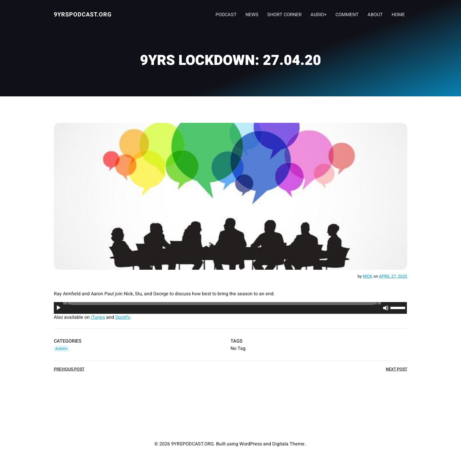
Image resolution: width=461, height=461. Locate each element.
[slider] (222, 303)
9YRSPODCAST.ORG (83, 14)
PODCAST (226, 14)
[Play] (58, 308)
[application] (230, 308)
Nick (367, 276)
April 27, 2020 (393, 276)
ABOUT (375, 14)
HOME (398, 14)
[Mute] (386, 308)
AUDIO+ (318, 14)
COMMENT (347, 14)
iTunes (98, 317)
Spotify (122, 317)
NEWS (251, 14)
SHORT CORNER (284, 14)
